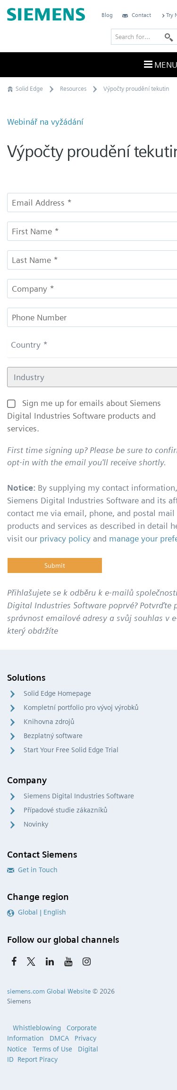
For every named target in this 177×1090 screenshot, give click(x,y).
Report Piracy (37, 1059)
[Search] (169, 36)
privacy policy (65, 538)
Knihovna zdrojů (49, 721)
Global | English (36, 912)
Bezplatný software (53, 736)
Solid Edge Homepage (57, 693)
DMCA (59, 1038)
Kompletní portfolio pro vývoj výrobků (81, 707)
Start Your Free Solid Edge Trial (71, 750)
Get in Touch (32, 870)
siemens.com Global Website (49, 991)
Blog (107, 14)
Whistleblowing (37, 1028)
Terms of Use (52, 1049)
